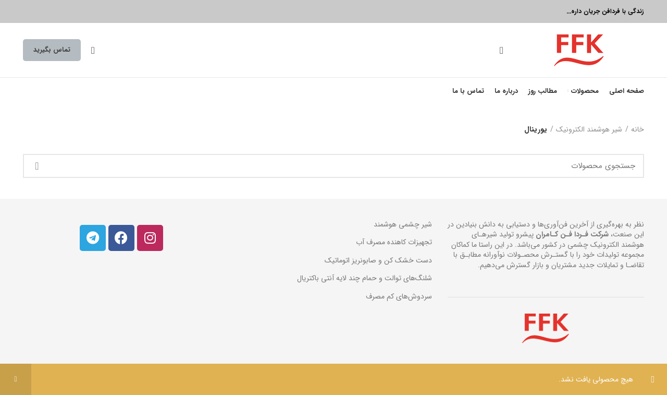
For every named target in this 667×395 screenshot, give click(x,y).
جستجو (37, 166)
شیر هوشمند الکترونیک (589, 130)
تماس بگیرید (51, 49)
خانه (637, 130)
